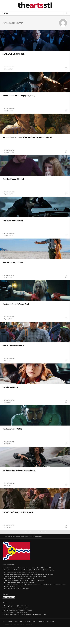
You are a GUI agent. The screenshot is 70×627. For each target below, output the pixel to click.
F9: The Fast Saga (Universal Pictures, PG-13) (19, 471)
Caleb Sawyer (10, 67)
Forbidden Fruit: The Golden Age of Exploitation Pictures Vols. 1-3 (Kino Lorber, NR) (27, 568)
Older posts (28, 532)
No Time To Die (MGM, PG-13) (14, 54)
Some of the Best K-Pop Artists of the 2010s (17, 589)
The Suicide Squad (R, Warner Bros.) (16, 304)
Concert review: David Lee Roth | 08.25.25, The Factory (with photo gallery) (25, 576)
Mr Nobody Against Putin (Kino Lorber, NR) (16, 608)
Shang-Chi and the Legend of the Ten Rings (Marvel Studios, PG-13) (27, 137)
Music (10, 621)
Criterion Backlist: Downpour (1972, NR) (15, 612)
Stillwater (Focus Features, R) (13, 346)
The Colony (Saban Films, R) (13, 221)
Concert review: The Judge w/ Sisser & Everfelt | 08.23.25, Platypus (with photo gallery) (29, 574)
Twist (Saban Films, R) (10, 387)
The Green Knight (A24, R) (12, 429)
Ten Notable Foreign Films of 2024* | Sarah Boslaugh (19, 582)
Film (15, 621)
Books (34, 621)
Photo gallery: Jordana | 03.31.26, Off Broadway (17, 606)
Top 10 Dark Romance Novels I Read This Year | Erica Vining (21, 572)
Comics (21, 621)
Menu (6, 13)
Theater (27, 621)
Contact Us (50, 621)
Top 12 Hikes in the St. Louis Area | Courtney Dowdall (19, 578)
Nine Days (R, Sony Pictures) (13, 262)
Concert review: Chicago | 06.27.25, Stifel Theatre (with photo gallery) (24, 580)
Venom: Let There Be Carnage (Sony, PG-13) (19, 96)
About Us (41, 621)
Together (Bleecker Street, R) (13, 179)
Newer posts (42, 532)
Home (4, 621)
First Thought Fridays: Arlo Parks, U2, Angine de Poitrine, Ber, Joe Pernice (25, 614)
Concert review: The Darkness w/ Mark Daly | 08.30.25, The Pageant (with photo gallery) (29, 570)
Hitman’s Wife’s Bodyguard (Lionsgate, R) (18, 512)
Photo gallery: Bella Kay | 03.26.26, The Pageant (18, 610)
